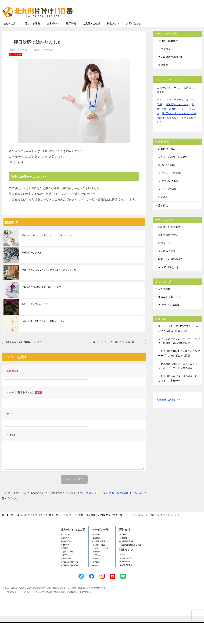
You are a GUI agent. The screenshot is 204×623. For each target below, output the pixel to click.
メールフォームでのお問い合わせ (169, 20)
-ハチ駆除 (96, 562)
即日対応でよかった (31, 259)
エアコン (179, 106)
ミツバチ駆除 (169, 196)
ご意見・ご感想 (91, 30)
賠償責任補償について (69, 569)
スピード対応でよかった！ (35, 311)
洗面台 (172, 115)
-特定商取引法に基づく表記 (130, 552)
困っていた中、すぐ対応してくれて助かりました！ (47, 242)
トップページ (66, 541)
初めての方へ (10, 30)
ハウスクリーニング (173, 94)
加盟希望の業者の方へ (169, 406)
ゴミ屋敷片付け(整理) (170, 63)
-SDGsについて (125, 565)
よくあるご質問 (166, 257)
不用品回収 (164, 55)
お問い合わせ (133, 30)
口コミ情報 (15, 61)
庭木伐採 (163, 204)
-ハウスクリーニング (100, 555)
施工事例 (71, 30)
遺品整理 (163, 72)
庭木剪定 (163, 212)
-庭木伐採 (96, 565)
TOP (64, 522)
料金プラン (113, 30)
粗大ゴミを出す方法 (169, 303)
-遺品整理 (96, 545)
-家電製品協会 (124, 568)
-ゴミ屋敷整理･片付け (100, 548)
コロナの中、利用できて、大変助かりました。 (44, 328)
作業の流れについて (169, 241)
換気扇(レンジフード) (177, 111)
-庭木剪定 (96, 569)
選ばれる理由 (32, 30)
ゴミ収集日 (164, 295)
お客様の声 (53, 30)
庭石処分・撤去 (166, 155)
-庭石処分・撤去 (98, 552)
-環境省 (122, 561)
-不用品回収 (96, 541)
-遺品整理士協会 (125, 572)
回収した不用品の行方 (170, 266)
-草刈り (95, 572)
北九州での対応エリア (170, 233)
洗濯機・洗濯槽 (165, 124)
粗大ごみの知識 (170, 311)
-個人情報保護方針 (126, 548)
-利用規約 (123, 545)
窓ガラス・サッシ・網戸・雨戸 (179, 120)
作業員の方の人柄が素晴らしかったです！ (42, 293)
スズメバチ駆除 (170, 188)
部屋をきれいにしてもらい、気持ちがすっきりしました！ (50, 276)
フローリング (164, 106)
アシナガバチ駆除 (171, 179)
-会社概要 (123, 541)
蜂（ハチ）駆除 (166, 171)
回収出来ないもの (171, 274)
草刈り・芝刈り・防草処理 (173, 163)
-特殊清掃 (96, 558)
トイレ (182, 115)
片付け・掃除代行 (168, 47)
